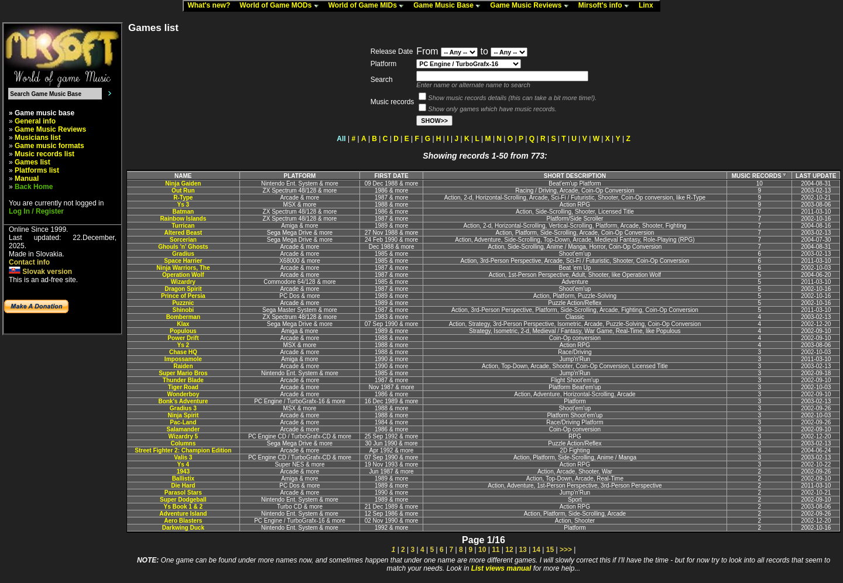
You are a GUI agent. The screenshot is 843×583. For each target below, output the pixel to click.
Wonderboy (183, 394)
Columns (183, 443)
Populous (183, 331)
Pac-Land (183, 422)
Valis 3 (183, 457)
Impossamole (183, 359)
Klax (183, 324)
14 (536, 550)
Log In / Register (36, 211)
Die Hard (183, 485)
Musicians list (38, 137)
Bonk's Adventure (183, 401)
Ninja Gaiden (183, 183)
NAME (182, 176)
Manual (27, 178)
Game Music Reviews (531, 6)
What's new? (211, 6)
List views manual (501, 568)
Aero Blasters (183, 520)
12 (509, 550)
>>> (566, 550)
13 (522, 550)
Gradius (183, 254)
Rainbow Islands (183, 218)
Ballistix (183, 478)
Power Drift (182, 338)
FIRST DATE (391, 176)
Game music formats (49, 146)
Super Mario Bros (183, 373)
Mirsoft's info (606, 6)
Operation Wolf (183, 275)
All (341, 139)
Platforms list (37, 170)
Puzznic (183, 303)
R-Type (183, 197)
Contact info (29, 262)
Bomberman (183, 317)
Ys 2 (183, 345)
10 (482, 550)
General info (35, 121)
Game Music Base (449, 6)
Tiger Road (183, 387)
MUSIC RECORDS (759, 176)
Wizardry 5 (183, 436)
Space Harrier (183, 261)
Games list (32, 162)
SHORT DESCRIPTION (575, 176)
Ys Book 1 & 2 (183, 506)
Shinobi (183, 310)
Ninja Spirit (182, 415)
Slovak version (40, 272)
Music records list (44, 154)
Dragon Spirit (183, 289)
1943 (183, 471)
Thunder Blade (183, 380)
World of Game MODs (281, 6)
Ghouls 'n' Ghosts (183, 247)
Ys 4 (183, 464)
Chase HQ (183, 352)
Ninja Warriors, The (183, 268)
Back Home (34, 187)
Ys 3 (183, 204)
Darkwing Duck (183, 527)
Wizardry (183, 282)
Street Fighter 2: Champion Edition (183, 450)
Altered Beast (183, 232)
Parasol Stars (183, 492)
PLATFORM (300, 176)
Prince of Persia (183, 296)
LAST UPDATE (816, 176)
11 (495, 550)
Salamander (183, 429)
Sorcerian (183, 239)
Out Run (183, 190)
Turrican (183, 225)
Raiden (183, 366)
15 (550, 550)
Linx (648, 6)
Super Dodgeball (183, 499)
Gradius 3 (183, 408)
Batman (183, 211)
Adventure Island (183, 513)
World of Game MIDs (369, 6)
